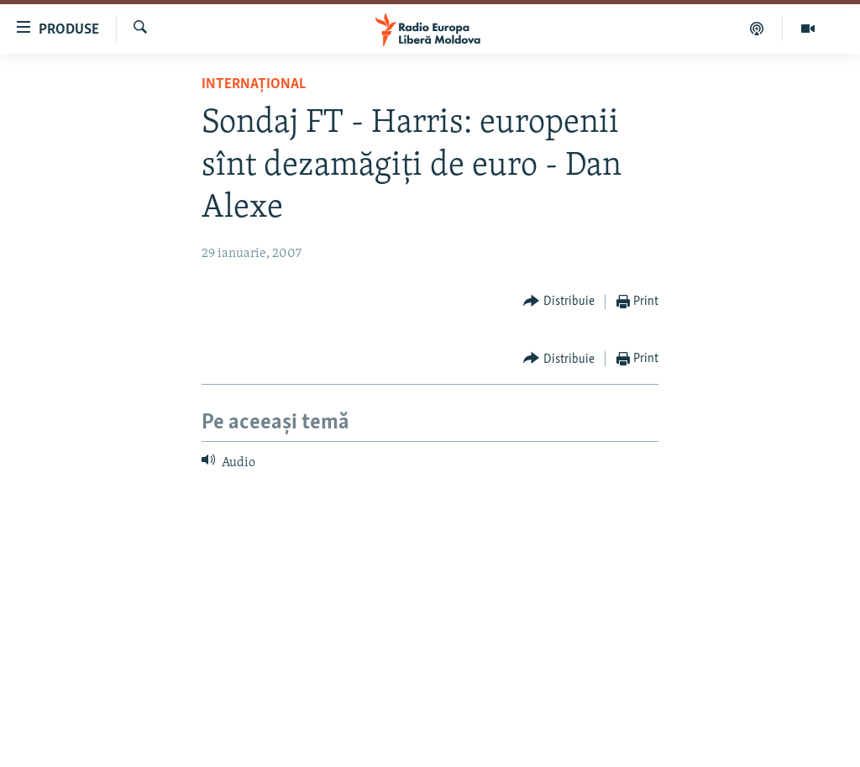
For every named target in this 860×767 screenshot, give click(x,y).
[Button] (559, 302)
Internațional (254, 84)
